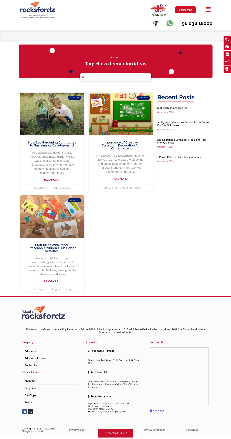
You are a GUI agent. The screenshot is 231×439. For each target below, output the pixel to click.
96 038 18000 (197, 23)
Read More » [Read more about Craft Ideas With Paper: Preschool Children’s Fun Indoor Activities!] (52, 279)
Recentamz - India (101, 394)
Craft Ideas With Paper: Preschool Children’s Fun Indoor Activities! (52, 246)
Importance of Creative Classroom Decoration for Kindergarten (121, 143)
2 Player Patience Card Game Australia (179, 154)
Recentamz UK (99, 369)
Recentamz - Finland (102, 348)
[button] (115, 348)
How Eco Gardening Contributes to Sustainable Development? (52, 141)
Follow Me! (157, 408)
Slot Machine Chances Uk (172, 105)
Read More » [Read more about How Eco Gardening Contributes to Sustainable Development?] (52, 177)
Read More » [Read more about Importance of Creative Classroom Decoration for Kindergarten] (121, 176)
